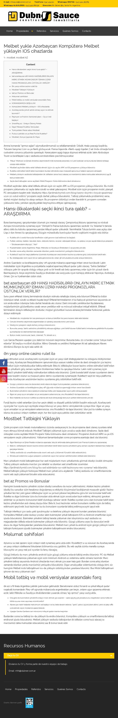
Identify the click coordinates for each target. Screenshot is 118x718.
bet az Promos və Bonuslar (23, 93)
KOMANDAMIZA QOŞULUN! (23, 103)
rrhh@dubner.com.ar (25, 671)
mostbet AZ (22, 57)
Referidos (41, 31)
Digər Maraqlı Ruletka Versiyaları (25, 127)
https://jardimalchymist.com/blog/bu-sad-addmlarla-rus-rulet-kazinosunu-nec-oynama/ (48, 467)
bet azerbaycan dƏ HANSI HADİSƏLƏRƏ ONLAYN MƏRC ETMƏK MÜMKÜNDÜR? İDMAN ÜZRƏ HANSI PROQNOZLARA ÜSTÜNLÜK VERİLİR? (33, 79)
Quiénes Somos (70, 31)
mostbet (11, 57)
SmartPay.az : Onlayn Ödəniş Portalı (26, 123)
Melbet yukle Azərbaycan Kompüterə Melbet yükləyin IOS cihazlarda (51, 48)
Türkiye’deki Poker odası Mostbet (25, 130)
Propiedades (22, 31)
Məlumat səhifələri (20, 96)
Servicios (54, 31)
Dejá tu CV (13, 655)
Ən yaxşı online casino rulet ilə (24, 86)
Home (9, 31)
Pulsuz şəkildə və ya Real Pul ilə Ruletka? (29, 134)
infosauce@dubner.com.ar (20, 2)
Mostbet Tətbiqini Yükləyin (23, 90)
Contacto (86, 31)
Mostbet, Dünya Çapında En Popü (26, 137)
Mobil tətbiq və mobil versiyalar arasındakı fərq (31, 100)
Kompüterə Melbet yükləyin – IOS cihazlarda (30, 107)
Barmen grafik (16, 703)
